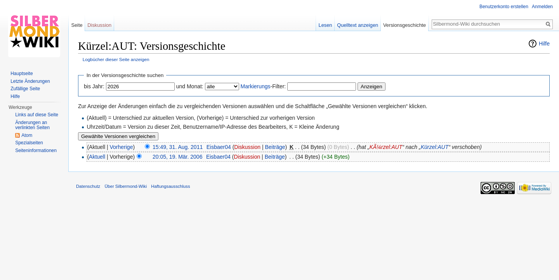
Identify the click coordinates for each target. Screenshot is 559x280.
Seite (76, 25)
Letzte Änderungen (30, 81)
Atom (26, 135)
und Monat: (189, 86)
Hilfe (544, 43)
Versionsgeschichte (404, 25)
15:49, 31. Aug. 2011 (178, 147)
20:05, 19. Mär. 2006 (177, 157)
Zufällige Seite (25, 88)
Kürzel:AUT (435, 147)
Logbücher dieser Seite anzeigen (116, 59)
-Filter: (263, 86)
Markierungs (256, 86)
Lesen (325, 25)
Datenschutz (88, 186)
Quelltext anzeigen (357, 25)
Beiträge (275, 147)
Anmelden (542, 6)
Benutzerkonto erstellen (503, 6)
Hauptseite (21, 73)
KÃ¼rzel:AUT (385, 147)
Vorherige (121, 147)
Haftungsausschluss (170, 186)
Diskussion (247, 147)
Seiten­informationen (36, 150)
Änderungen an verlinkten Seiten (32, 125)
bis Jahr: (94, 86)
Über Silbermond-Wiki (125, 186)
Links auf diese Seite (36, 114)
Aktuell (97, 157)
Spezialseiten (29, 142)
